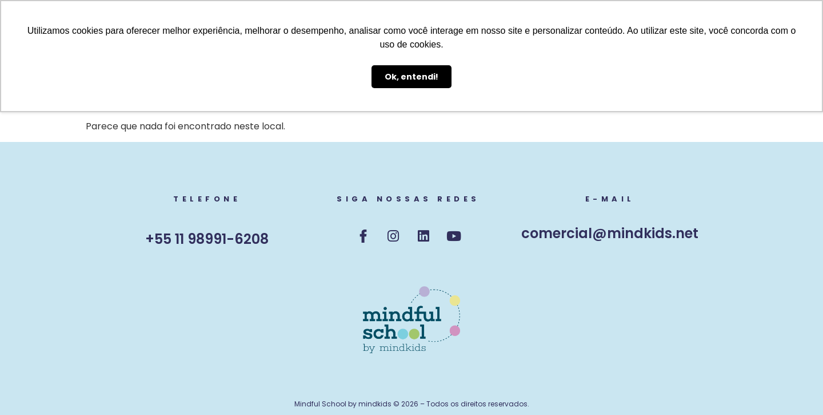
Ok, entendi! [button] (411, 76)
